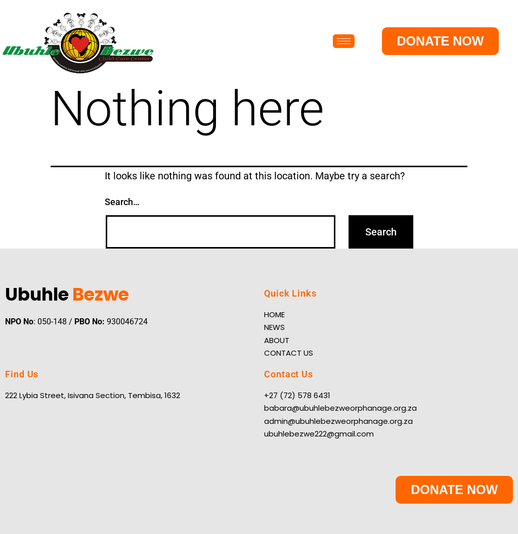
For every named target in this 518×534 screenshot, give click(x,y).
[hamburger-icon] (343, 41)
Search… (122, 202)
